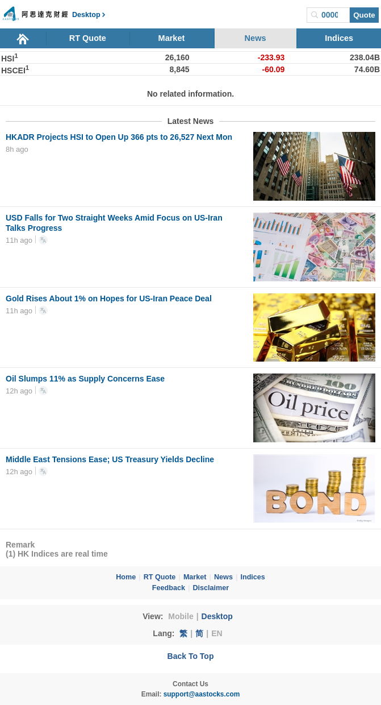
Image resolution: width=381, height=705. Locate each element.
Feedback (168, 588)
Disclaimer (210, 588)
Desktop (217, 616)
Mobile (180, 616)
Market (171, 38)
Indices (339, 38)
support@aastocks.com (202, 694)
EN (216, 633)
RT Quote (87, 38)
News (255, 38)
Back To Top (191, 656)
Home (126, 577)
